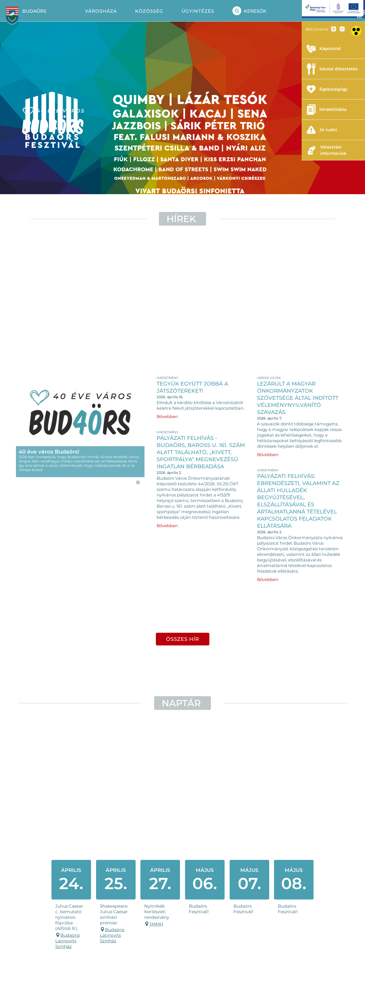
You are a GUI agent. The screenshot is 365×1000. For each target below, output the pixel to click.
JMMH (156, 923)
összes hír (182, 639)
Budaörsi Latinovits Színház (67, 941)
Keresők (249, 10)
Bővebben (167, 416)
